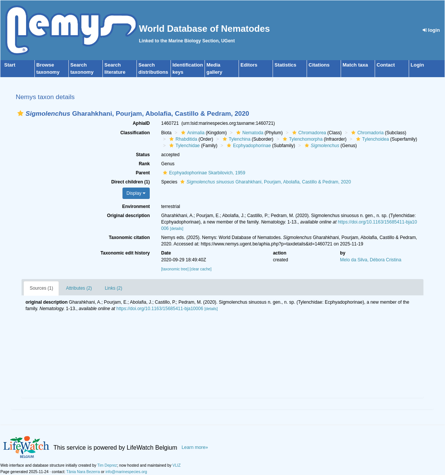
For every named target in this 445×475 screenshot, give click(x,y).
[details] (176, 229)
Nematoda (248, 132)
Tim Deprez (107, 465)
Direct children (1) (130, 182)
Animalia (192, 132)
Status (143, 154)
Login (417, 65)
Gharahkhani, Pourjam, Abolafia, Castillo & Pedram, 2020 (264, 182)
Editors (248, 65)
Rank (144, 163)
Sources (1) (41, 288)
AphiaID (141, 123)
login (431, 30)
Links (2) (113, 288)
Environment (136, 206)
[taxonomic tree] (174, 269)
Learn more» (194, 447)
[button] (20, 113)
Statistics (285, 65)
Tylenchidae (183, 145)
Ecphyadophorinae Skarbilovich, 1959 (203, 172)
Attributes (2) (79, 288)
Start (10, 65)
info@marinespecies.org (126, 472)
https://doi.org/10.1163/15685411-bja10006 (159, 308)
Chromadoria (366, 132)
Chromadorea (308, 132)
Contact (386, 65)
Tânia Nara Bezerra (83, 472)
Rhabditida (182, 139)
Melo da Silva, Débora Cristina (370, 259)
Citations (319, 65)
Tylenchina (235, 139)
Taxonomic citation (129, 237)
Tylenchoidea (371, 139)
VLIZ (176, 465)
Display (136, 193)
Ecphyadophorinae (248, 145)
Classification (135, 132)
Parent (143, 172)
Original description (128, 215)
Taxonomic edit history (125, 253)
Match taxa (355, 65)
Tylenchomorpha (302, 139)
